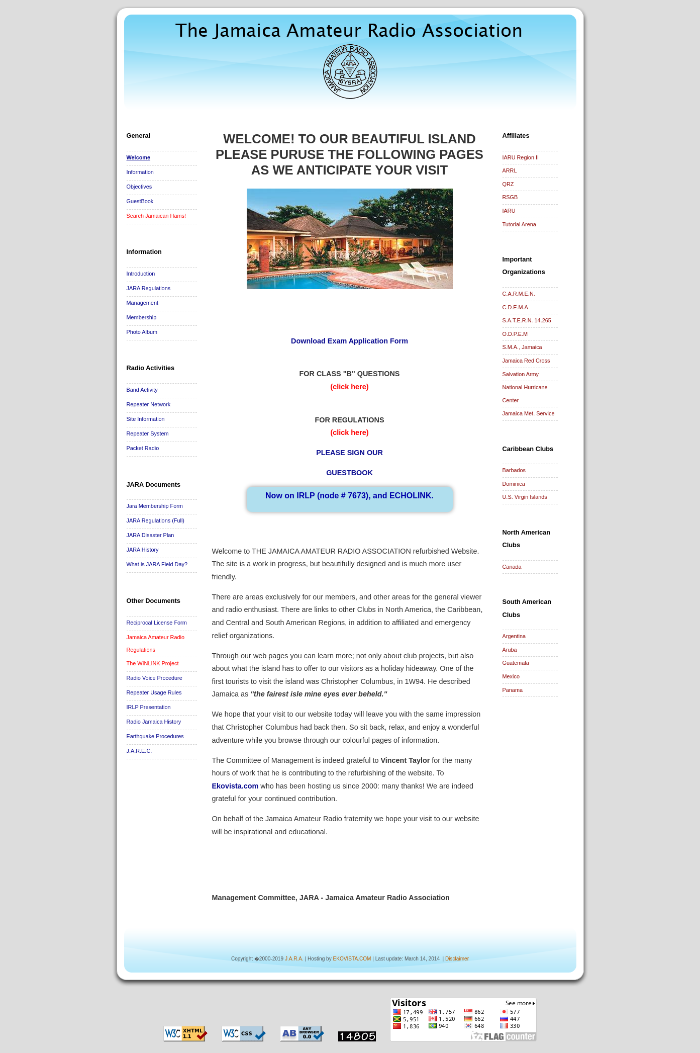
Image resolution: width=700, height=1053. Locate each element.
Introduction (141, 274)
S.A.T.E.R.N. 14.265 (527, 320)
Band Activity (142, 390)
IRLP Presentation (149, 707)
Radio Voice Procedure (154, 678)
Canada (512, 567)
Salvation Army (521, 374)
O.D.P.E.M (515, 334)
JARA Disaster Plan (150, 535)
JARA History (143, 550)
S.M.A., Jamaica (522, 347)
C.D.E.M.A (515, 307)
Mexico (511, 676)
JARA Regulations (149, 288)
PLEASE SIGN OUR (349, 453)
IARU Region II (521, 157)
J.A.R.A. (294, 958)
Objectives (139, 187)
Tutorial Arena (519, 224)
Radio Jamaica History (154, 722)
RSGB (510, 197)
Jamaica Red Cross (526, 361)
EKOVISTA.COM (352, 958)
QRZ (508, 184)
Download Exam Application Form (349, 341)
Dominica (514, 484)
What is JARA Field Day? (157, 564)
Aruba (510, 650)
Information (140, 172)
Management (142, 303)
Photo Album (142, 332)
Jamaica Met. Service (529, 413)
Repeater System (148, 433)
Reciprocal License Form (157, 623)
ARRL (510, 170)
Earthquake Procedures (155, 736)
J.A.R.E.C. (139, 751)
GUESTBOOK (349, 473)
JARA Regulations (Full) (155, 520)
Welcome (139, 157)
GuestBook (140, 201)
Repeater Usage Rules (154, 692)
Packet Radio (143, 448)
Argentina (514, 636)
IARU (509, 211)
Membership (142, 317)
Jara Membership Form (155, 506)
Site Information (146, 419)
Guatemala (516, 663)
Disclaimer (457, 958)
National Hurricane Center (525, 393)
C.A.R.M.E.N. (519, 294)
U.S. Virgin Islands (525, 497)
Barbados (514, 470)
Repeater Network (149, 404)
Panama (513, 690)
